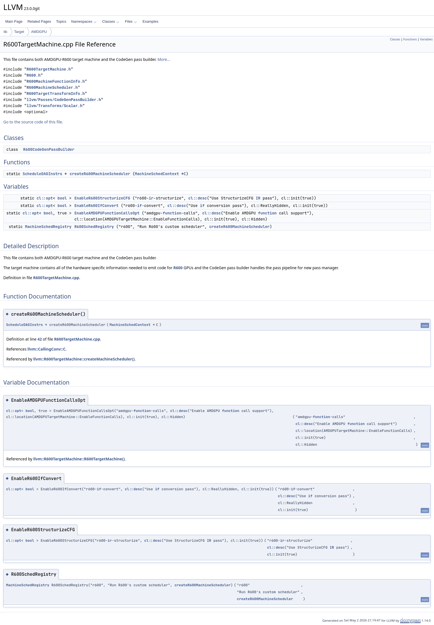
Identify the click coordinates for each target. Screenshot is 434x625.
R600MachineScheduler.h (52, 87)
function (172, 213)
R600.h (33, 75)
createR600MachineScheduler (100, 173)
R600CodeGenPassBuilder (48, 149)
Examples (150, 21)
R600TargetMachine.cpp (56, 277)
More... (163, 59)
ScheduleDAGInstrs (42, 173)
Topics (61, 21)
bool (62, 198)
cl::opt (45, 198)
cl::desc (197, 198)
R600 (177, 267)
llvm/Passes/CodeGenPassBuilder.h (64, 99)
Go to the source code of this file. (33, 122)
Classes (110, 21)
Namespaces (83, 21)
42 (39, 339)
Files (131, 21)
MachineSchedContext (157, 173)
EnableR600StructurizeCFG (102, 198)
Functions (410, 39)
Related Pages (39, 21)
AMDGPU (39, 32)
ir (151, 198)
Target (19, 32)
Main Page (13, 21)
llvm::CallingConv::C (46, 349)
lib (5, 32)
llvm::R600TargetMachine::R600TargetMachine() (79, 458)
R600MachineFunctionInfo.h (56, 81)
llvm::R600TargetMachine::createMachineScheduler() (84, 359)
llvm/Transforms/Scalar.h (54, 105)
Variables (426, 39)
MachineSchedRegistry (48, 226)
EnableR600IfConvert (96, 205)
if (139, 205)
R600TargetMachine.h (49, 69)
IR (258, 198)
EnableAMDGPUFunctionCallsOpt (107, 213)
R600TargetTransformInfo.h (56, 93)
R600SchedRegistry (94, 226)
